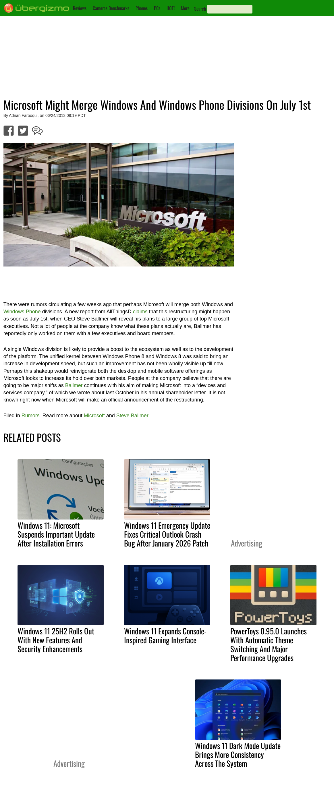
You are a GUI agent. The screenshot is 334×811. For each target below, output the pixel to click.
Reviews (79, 8)
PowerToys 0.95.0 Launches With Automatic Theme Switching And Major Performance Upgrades (268, 644)
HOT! (171, 8)
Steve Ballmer (132, 415)
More (185, 8)
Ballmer (74, 385)
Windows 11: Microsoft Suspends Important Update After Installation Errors (56, 534)
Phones (142, 8)
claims (140, 311)
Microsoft (94, 415)
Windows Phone (22, 311)
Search (200, 8)
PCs (157, 8)
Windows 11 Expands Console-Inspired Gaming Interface (165, 635)
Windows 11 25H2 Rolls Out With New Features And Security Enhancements (56, 639)
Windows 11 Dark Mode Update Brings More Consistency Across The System (238, 754)
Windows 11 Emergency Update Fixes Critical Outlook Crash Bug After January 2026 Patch (167, 534)
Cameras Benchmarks (111, 8)
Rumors (31, 415)
